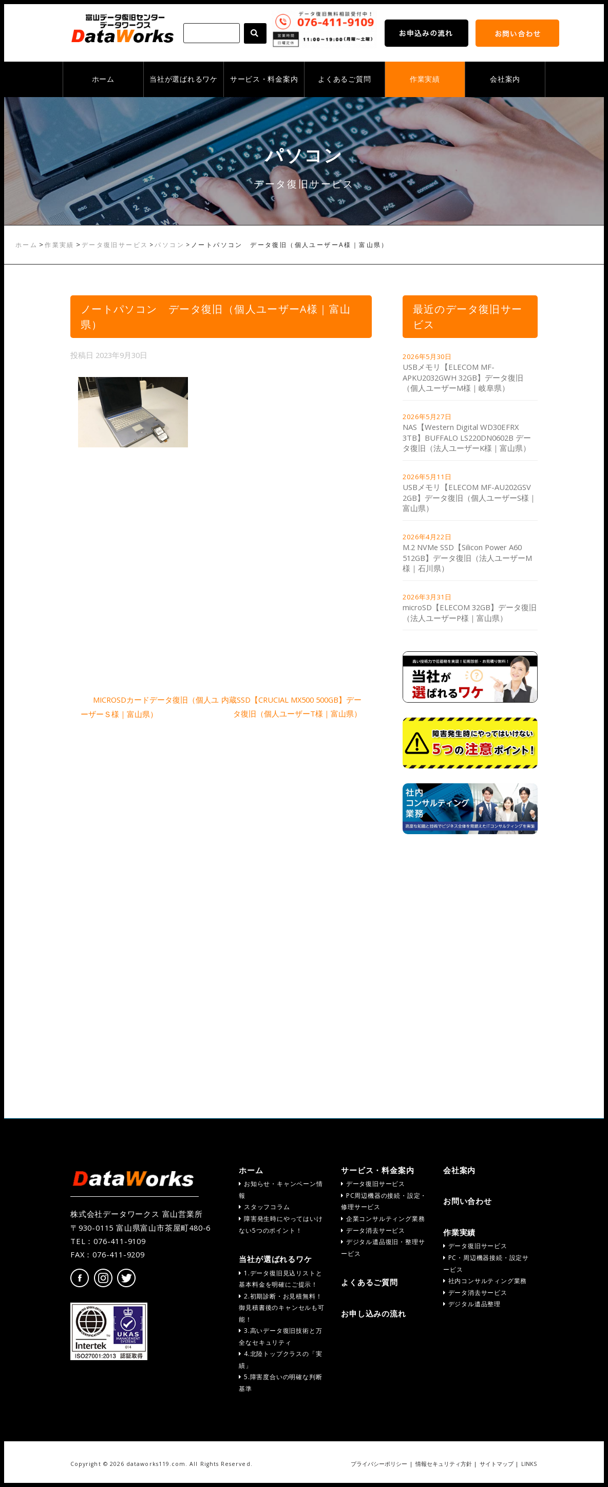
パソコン (169, 244)
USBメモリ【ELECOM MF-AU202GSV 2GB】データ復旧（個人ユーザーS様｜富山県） (470, 497)
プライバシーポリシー (379, 1463)
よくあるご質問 (344, 79)
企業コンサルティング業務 (383, 1218)
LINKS (529, 1463)
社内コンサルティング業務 (485, 1280)
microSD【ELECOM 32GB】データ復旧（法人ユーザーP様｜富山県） (470, 612)
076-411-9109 (119, 1241)
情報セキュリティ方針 (443, 1463)
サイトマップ (497, 1463)
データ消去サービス (373, 1230)
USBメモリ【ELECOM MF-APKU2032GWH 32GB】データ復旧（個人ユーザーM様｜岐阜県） (463, 377)
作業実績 (425, 79)
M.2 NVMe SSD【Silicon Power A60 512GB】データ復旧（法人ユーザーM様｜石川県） (467, 557)
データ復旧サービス (115, 244)
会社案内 (505, 79)
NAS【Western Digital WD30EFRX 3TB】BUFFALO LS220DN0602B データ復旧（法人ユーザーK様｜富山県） (467, 437)
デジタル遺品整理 (472, 1304)
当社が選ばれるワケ (183, 79)
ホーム (103, 79)
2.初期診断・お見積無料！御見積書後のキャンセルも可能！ (281, 1308)
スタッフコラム (264, 1206)
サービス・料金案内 (264, 79)
